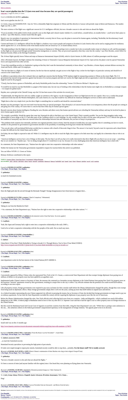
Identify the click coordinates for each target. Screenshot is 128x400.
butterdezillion (27, 234)
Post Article (123, 3)
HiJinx (26, 385)
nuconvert (27, 370)
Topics (117, 3)
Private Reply (13, 169)
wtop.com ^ (4, 13)
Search (8, 3)
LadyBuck (26, 216)
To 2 (19, 253)
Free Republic (5, 1)
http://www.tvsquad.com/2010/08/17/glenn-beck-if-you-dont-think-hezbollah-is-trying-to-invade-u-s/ (34, 245)
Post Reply (5, 169)
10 (1, 351)
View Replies (22, 169)
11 (1, 370)
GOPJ (26, 351)
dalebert (25, 182)
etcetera (25, 197)
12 (1, 385)
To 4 (19, 236)
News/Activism (122, 1)
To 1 (19, 184)
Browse (3, 3)
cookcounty (27, 333)
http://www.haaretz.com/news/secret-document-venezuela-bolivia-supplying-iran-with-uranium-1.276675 (36, 326)
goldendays (26, 167)
